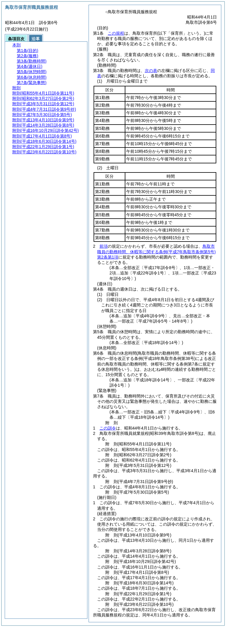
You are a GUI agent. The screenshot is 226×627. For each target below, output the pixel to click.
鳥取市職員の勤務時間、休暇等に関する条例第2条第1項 (156, 251)
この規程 (116, 33)
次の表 (151, 70)
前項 (103, 246)
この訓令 (107, 428)
